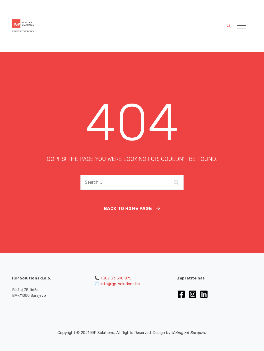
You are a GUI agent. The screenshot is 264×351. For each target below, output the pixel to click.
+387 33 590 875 (116, 278)
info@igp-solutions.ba (120, 284)
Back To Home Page (128, 208)
